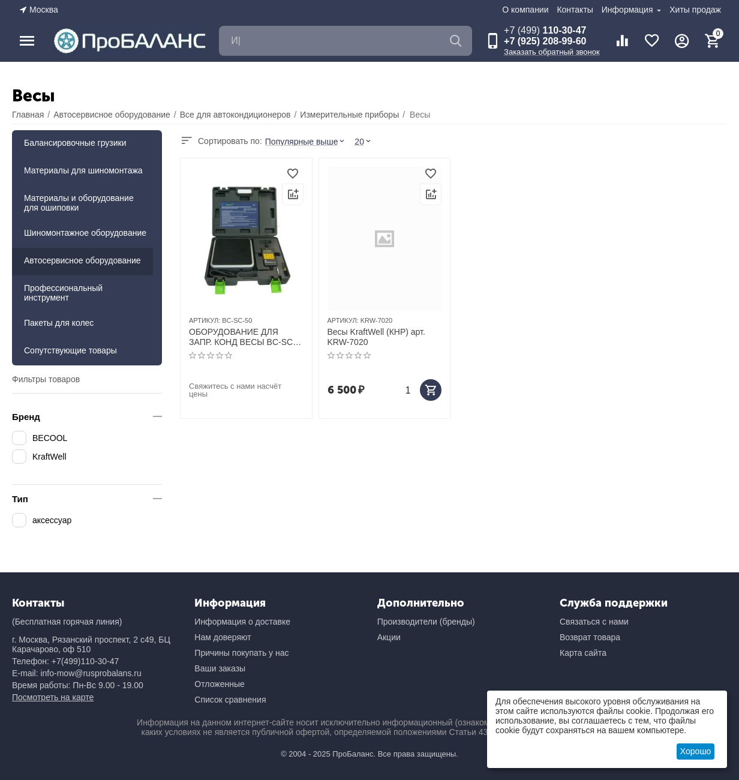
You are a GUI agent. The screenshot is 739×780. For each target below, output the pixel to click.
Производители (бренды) (426, 621)
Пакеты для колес (59, 323)
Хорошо (695, 751)
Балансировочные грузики (75, 143)
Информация (629, 9)
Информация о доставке (242, 621)
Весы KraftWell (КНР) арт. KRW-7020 (376, 337)
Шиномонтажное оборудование (85, 233)
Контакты (575, 9)
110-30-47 (545, 30)
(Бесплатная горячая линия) (67, 621)
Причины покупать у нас (241, 653)
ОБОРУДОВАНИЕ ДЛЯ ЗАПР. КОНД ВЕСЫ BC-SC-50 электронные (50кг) (242, 337)
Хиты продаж (695, 9)
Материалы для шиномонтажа (83, 170)
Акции (389, 637)
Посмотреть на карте (53, 697)
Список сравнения (230, 699)
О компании (525, 9)
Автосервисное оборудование (82, 260)
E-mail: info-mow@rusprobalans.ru (77, 673)
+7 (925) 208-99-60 (545, 41)
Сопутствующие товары (70, 350)
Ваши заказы (219, 668)
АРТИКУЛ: (204, 320)
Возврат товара (590, 637)
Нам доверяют (222, 637)
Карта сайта (583, 653)
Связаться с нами (594, 621)
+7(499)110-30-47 (85, 661)
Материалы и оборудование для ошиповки (79, 202)
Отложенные (219, 684)
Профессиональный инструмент (63, 292)
